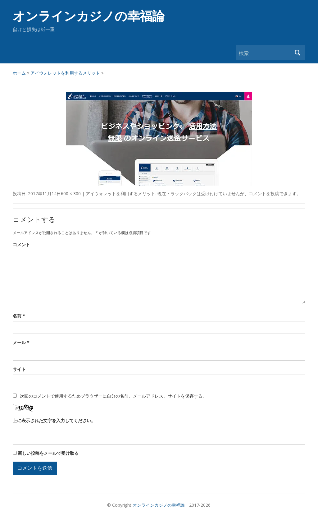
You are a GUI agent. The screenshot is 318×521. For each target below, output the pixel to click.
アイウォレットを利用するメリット (65, 73)
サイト (19, 369)
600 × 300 (71, 193)
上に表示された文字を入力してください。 (54, 420)
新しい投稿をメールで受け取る (48, 453)
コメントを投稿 (264, 193)
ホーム (19, 73)
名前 (19, 316)
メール (21, 342)
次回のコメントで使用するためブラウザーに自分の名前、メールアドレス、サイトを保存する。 (113, 396)
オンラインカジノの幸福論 (89, 16)
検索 (297, 52)
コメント (21, 244)
